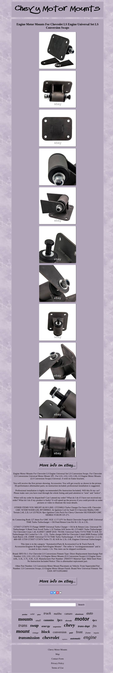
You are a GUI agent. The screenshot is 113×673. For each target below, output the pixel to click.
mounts (25, 619)
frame (88, 633)
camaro (68, 613)
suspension (57, 627)
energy (46, 626)
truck (47, 613)
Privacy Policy (57, 663)
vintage (35, 633)
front (79, 632)
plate (39, 614)
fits (95, 626)
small (38, 620)
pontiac (24, 614)
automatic (75, 638)
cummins (49, 620)
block (45, 632)
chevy (69, 625)
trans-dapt (84, 626)
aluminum (79, 614)
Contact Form (57, 659)
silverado (68, 621)
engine (90, 637)
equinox (64, 639)
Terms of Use (58, 668)
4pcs (94, 620)
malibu (58, 613)
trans (22, 625)
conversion (59, 632)
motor (82, 619)
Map (57, 654)
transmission (29, 637)
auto (89, 613)
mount (23, 631)
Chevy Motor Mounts (57, 649)
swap (34, 625)
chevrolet (51, 637)
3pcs (59, 620)
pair (71, 633)
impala (96, 633)
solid (32, 614)
